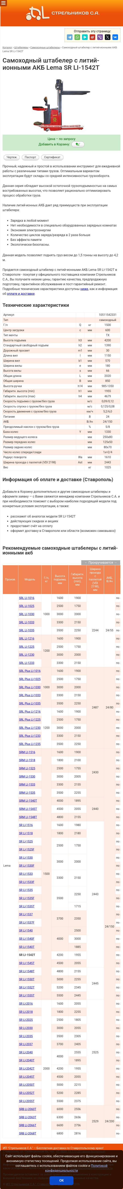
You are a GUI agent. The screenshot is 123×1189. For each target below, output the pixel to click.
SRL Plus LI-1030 (30, 687)
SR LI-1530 (26, 857)
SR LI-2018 (26, 1012)
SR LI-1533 (26, 874)
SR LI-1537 (26, 914)
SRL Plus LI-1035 (30, 703)
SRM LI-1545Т (28, 809)
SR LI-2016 (26, 1003)
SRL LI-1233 (26, 663)
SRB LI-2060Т (27, 1109)
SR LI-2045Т (27, 1077)
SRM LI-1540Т (28, 801)
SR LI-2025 (26, 1020)
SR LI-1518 (26, 833)
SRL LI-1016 (26, 598)
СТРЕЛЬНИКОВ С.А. (61, 13)
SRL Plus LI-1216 (30, 711)
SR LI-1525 (26, 841)
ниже (84, 289)
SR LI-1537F (26, 922)
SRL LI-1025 (26, 606)
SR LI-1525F (26, 849)
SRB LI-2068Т (27, 1133)
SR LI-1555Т (27, 995)
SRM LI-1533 (27, 784)
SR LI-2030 (26, 1028)
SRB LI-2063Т (27, 1117)
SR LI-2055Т (27, 1101)
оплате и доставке (21, 294)
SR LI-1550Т (27, 979)
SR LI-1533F (26, 882)
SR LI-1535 (26, 890)
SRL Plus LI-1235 (30, 744)
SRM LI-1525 (27, 768)
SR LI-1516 (26, 825)
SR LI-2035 (26, 1036)
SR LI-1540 (26, 930)
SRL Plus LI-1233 (30, 736)
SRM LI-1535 (27, 793)
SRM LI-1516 (27, 752)
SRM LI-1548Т (28, 817)
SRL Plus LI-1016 (30, 671)
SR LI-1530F (26, 865)
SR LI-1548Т (27, 971)
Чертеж (12, 157)
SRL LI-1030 (26, 614)
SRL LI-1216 (26, 638)
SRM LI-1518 (27, 760)
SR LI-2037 (26, 1044)
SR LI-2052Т (27, 1093)
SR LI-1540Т (27, 947)
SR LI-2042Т (27, 1068)
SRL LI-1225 (26, 647)
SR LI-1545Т (27, 963)
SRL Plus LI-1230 (30, 728)
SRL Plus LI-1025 (30, 679)
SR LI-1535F (26, 898)
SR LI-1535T (27, 906)
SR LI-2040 (26, 1052)
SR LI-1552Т (27, 987)
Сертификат (52, 157)
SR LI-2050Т (27, 1085)
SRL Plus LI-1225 (30, 719)
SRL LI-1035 (26, 630)
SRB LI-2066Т (27, 1125)
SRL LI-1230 (26, 655)
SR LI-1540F (26, 939)
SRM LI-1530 (27, 776)
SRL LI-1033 (26, 622)
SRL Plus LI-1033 (30, 695)
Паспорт (30, 157)
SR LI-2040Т (27, 1060)
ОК (61, 1180)
